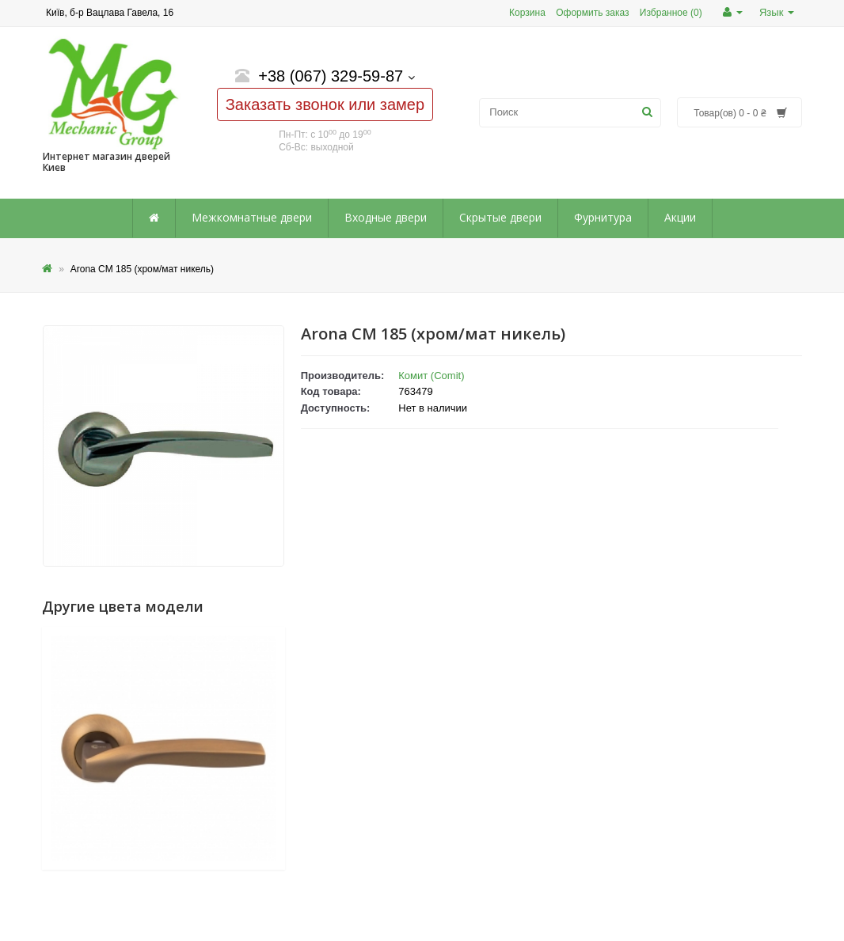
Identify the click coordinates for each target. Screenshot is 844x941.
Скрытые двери (500, 217)
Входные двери (385, 217)
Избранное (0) (671, 12)
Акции (680, 217)
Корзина (527, 12)
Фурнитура (603, 217)
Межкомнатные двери (252, 217)
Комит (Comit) (431, 375)
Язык (776, 12)
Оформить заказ (592, 12)
